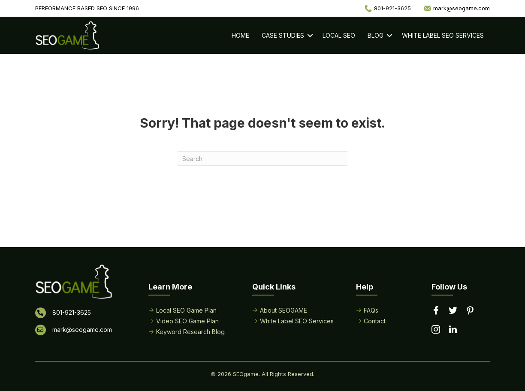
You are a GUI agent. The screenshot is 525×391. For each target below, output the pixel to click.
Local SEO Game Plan (186, 310)
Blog (375, 35)
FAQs (371, 310)
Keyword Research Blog (190, 331)
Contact (375, 321)
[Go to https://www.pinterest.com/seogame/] (470, 311)
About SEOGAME (283, 310)
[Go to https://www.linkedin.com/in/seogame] (453, 330)
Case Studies (283, 35)
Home (240, 35)
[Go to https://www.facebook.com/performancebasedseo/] (435, 311)
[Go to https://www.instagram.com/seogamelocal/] (435, 330)
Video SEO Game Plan (187, 321)
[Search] (262, 158)
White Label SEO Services (443, 35)
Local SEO (339, 35)
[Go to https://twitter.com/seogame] (453, 311)
